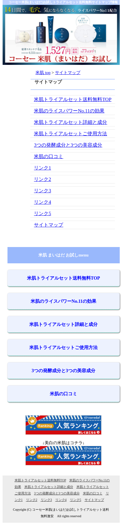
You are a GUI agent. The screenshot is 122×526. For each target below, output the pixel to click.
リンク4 (42, 202)
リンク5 (42, 213)
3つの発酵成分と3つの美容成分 (68, 145)
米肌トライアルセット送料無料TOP (72, 99)
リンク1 (42, 167)
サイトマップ (48, 224)
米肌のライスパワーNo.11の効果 (69, 110)
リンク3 (42, 190)
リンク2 (42, 179)
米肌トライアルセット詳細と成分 (70, 122)
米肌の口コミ (48, 156)
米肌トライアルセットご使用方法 (70, 133)
